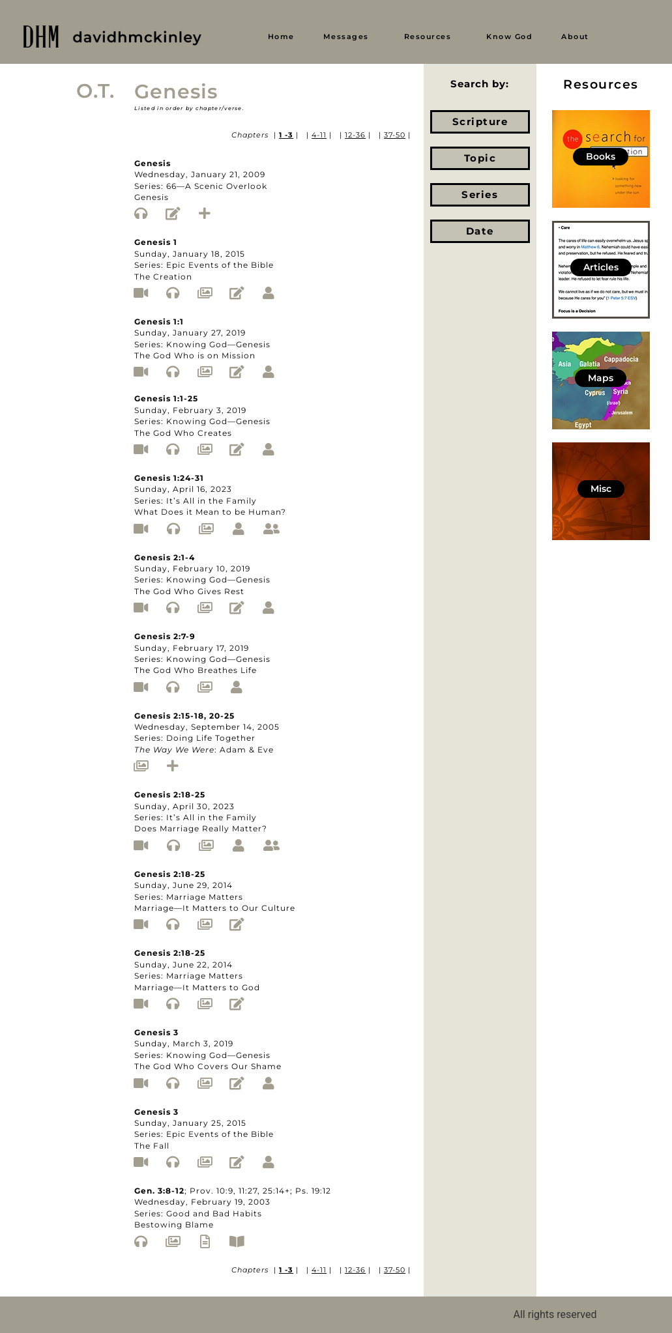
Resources (428, 36)
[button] (349, 36)
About (575, 36)
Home (281, 36)
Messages (346, 36)
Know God (509, 36)
